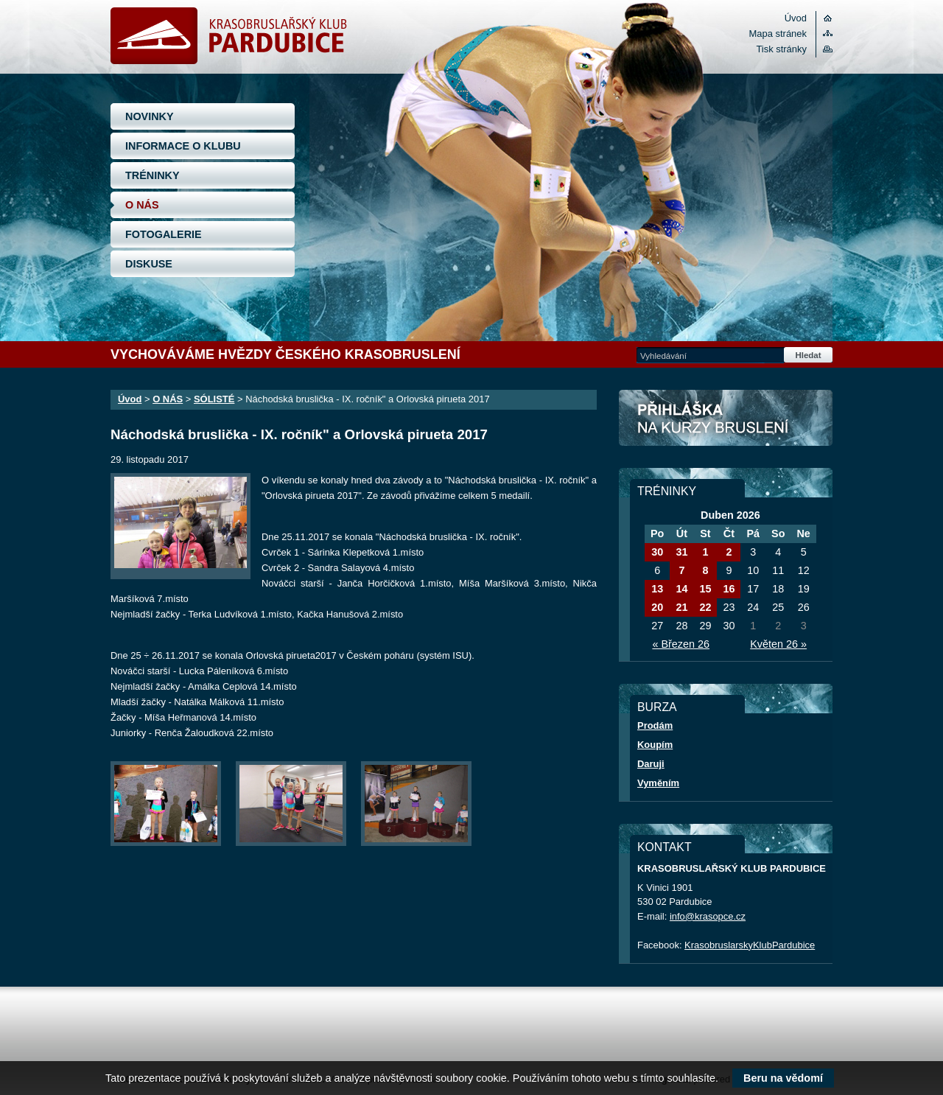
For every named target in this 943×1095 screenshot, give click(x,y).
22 (705, 607)
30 (657, 552)
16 (729, 589)
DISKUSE (148, 264)
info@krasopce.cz (708, 916)
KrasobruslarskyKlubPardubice (749, 945)
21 (681, 607)
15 (705, 589)
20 (657, 607)
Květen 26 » (778, 644)
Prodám (655, 725)
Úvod (796, 18)
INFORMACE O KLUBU (183, 146)
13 (657, 589)
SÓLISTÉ (214, 399)
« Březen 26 (680, 644)
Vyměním (658, 782)
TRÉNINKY (152, 175)
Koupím (655, 744)
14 (681, 589)
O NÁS (142, 205)
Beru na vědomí (783, 1078)
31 (681, 552)
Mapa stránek (778, 33)
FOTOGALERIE (163, 234)
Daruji (651, 763)
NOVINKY (149, 116)
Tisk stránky (781, 49)
